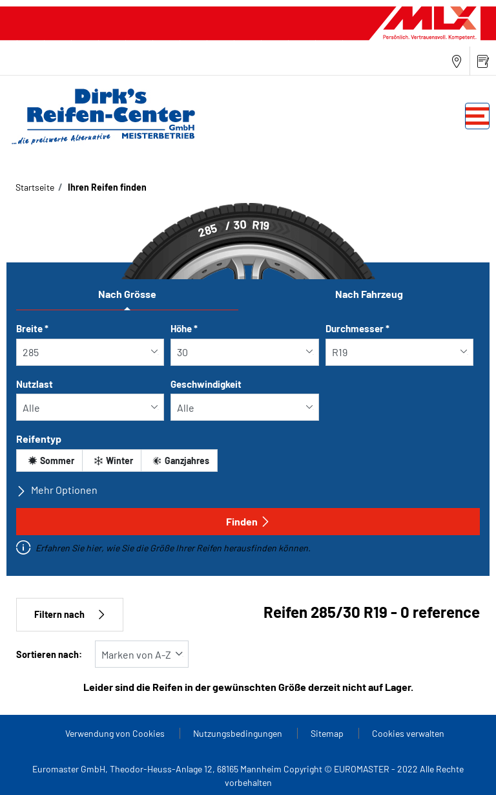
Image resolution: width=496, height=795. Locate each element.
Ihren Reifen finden (106, 187)
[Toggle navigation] (477, 116)
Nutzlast (34, 384)
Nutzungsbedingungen (238, 733)
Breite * (32, 328)
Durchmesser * (357, 328)
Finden (248, 521)
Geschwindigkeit (206, 384)
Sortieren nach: (49, 654)
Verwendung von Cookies (116, 733)
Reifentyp (38, 438)
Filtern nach (69, 614)
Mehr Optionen (57, 489)
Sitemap (328, 733)
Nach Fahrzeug (369, 294)
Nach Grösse (127, 294)
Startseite (35, 187)
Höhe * (184, 328)
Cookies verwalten (408, 733)
